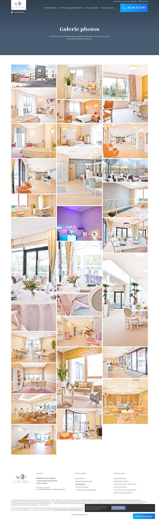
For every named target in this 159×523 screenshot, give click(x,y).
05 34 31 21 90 (134, 7)
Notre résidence (50, 8)
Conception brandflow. (79, 514)
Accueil (12, 12)
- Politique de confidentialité (85, 490)
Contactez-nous (144, 516)
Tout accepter (118, 508)
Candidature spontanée (84, 481)
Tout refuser (133, 508)
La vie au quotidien (91, 8)
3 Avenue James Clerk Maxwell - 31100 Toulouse (131, 1)
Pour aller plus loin (107, 8)
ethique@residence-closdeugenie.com (68, 510)
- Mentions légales (82, 487)
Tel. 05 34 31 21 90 (42, 488)
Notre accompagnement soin (70, 8)
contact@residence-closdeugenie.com (50, 489)
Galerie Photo (19, 12)
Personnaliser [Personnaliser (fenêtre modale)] (146, 508)
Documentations (120, 478)
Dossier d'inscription (121, 481)
